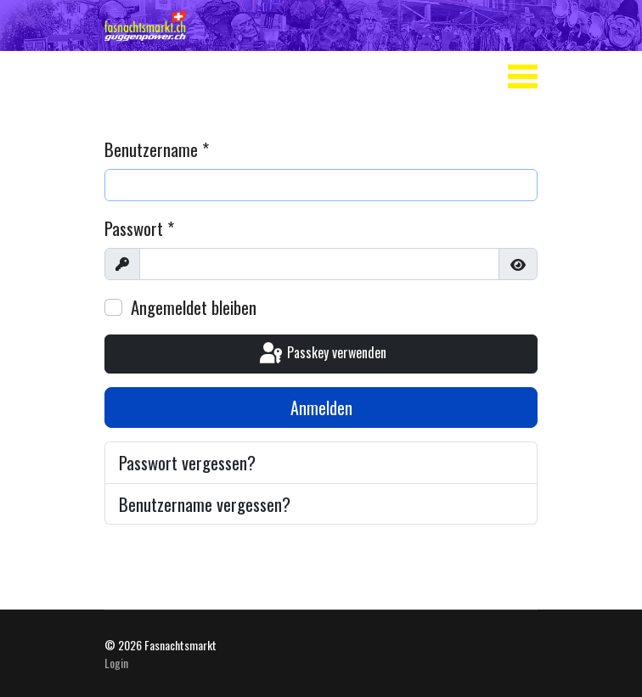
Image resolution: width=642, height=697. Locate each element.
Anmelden (321, 407)
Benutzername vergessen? (204, 504)
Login (116, 663)
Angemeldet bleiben (193, 307)
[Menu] (523, 76)
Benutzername (156, 149)
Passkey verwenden (321, 354)
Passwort (139, 228)
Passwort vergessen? (187, 462)
